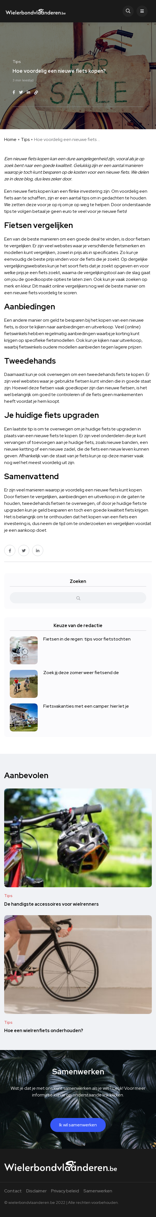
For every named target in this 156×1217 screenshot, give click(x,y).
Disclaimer (36, 1191)
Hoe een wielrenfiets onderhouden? (43, 1031)
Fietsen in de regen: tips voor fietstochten (87, 639)
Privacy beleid (65, 1191)
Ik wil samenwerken (78, 1125)
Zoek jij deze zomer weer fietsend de (81, 672)
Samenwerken (97, 1191)
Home (10, 139)
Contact (13, 1191)
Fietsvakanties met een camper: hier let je (86, 706)
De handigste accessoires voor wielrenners (51, 904)
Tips (25, 139)
